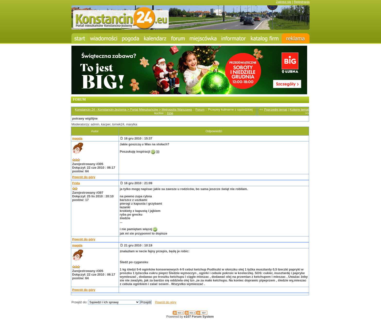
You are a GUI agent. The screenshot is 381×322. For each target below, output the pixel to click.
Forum (200, 109)
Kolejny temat (299, 109)
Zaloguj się (283, 2)
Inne (170, 113)
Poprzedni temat (275, 109)
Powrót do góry (83, 177)
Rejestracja (302, 2)
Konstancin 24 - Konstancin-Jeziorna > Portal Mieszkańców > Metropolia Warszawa (133, 109)
